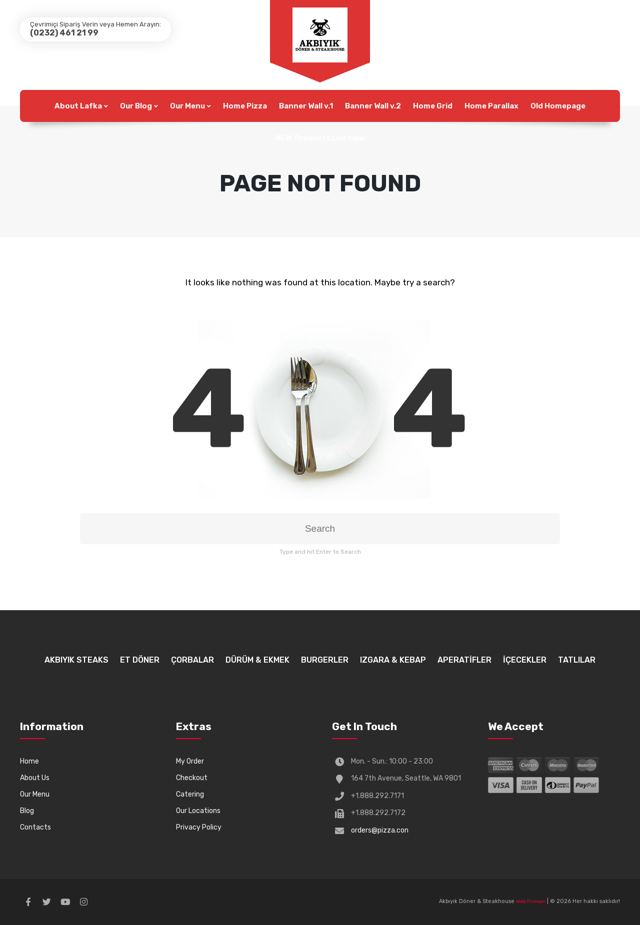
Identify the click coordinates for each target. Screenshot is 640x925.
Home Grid (432, 105)
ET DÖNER (140, 660)
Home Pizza (245, 105)
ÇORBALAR (192, 660)
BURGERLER (324, 660)
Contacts (35, 827)
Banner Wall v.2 (373, 105)
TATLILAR (577, 660)
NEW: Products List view (320, 137)
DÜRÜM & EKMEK (258, 660)
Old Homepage (558, 105)
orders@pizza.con (379, 830)
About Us (35, 778)
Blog (27, 811)
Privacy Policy (199, 827)
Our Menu (187, 105)
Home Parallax (491, 105)
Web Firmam (531, 902)
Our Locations (198, 811)
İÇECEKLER (524, 660)
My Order (190, 761)
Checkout (192, 778)
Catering (190, 794)
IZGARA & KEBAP (393, 660)
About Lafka (78, 105)
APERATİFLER (465, 660)
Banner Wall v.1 (306, 105)
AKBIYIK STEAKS (76, 660)
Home (29, 761)
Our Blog (136, 105)
